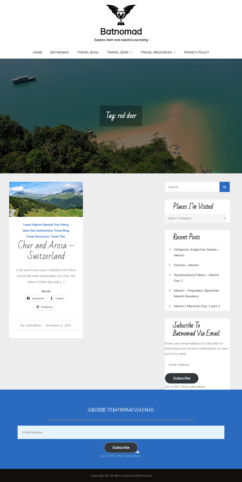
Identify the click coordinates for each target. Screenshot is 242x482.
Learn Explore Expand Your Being (45, 224)
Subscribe (181, 378)
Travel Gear (117, 52)
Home (37, 52)
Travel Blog (87, 52)
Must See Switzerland (37, 230)
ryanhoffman (33, 325)
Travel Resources (156, 52)
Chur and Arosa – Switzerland (46, 251)
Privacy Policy (196, 52)
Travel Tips (57, 236)
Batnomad (121, 31)
